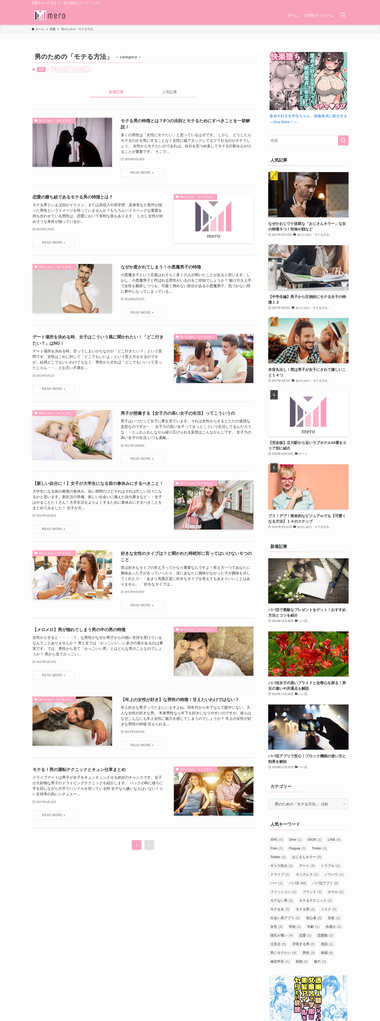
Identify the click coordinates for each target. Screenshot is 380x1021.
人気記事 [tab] (169, 92)
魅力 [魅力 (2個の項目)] (320, 961)
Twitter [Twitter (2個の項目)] (278, 857)
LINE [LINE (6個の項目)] (334, 840)
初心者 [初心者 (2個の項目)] (314, 918)
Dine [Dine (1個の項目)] (295, 840)
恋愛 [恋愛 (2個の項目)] (305, 935)
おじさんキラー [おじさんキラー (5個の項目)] (307, 857)
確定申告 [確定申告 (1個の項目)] (280, 961)
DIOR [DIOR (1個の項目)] (315, 840)
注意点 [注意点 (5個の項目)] (278, 944)
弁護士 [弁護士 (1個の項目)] (333, 927)
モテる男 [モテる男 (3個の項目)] (305, 909)
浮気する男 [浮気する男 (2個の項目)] (303, 944)
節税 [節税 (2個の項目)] (302, 961)
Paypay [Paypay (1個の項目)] (297, 848)
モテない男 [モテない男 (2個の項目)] (281, 900)
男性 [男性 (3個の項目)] (309, 953)
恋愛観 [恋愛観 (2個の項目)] (325, 935)
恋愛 (41, 69)
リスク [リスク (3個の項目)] (329, 909)
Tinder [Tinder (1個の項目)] (319, 848)
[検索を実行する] (343, 140)
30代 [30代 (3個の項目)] (276, 840)
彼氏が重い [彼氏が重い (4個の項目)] (281, 935)
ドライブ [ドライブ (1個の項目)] (280, 874)
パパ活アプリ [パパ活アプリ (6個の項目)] (325, 883)
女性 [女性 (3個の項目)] (276, 927)
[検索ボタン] (343, 15)
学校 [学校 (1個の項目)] (295, 927)
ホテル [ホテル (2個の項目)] (336, 892)
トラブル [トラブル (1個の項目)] (330, 866)
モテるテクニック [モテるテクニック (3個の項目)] (315, 900)
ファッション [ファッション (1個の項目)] (283, 892)
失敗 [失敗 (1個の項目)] (334, 918)
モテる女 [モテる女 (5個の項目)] (280, 909)
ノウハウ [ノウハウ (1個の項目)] (334, 874)
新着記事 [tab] (116, 92)
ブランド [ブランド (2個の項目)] (312, 892)
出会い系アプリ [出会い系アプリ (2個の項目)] (285, 918)
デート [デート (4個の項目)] (307, 866)
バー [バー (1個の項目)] (276, 883)
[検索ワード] (308, 140)
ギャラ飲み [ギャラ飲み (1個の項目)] (281, 866)
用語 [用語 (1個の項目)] (327, 944)
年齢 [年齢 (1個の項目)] (313, 927)
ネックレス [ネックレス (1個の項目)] (307, 874)
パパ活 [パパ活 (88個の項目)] (298, 883)
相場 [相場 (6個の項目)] (327, 953)
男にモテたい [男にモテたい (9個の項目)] (283, 953)
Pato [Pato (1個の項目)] (276, 848)
